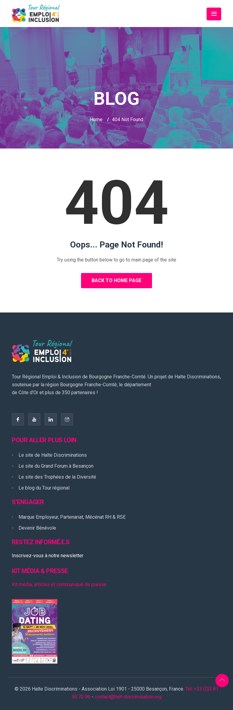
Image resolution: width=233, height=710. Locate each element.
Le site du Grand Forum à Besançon (56, 466)
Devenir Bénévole (37, 528)
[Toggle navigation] (214, 14)
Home (96, 119)
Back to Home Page (116, 280)
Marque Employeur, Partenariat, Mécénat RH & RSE (72, 517)
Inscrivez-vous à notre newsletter (47, 555)
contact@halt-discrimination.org (128, 697)
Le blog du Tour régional (44, 488)
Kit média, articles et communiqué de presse (59, 584)
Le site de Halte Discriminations (53, 455)
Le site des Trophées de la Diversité (57, 477)
